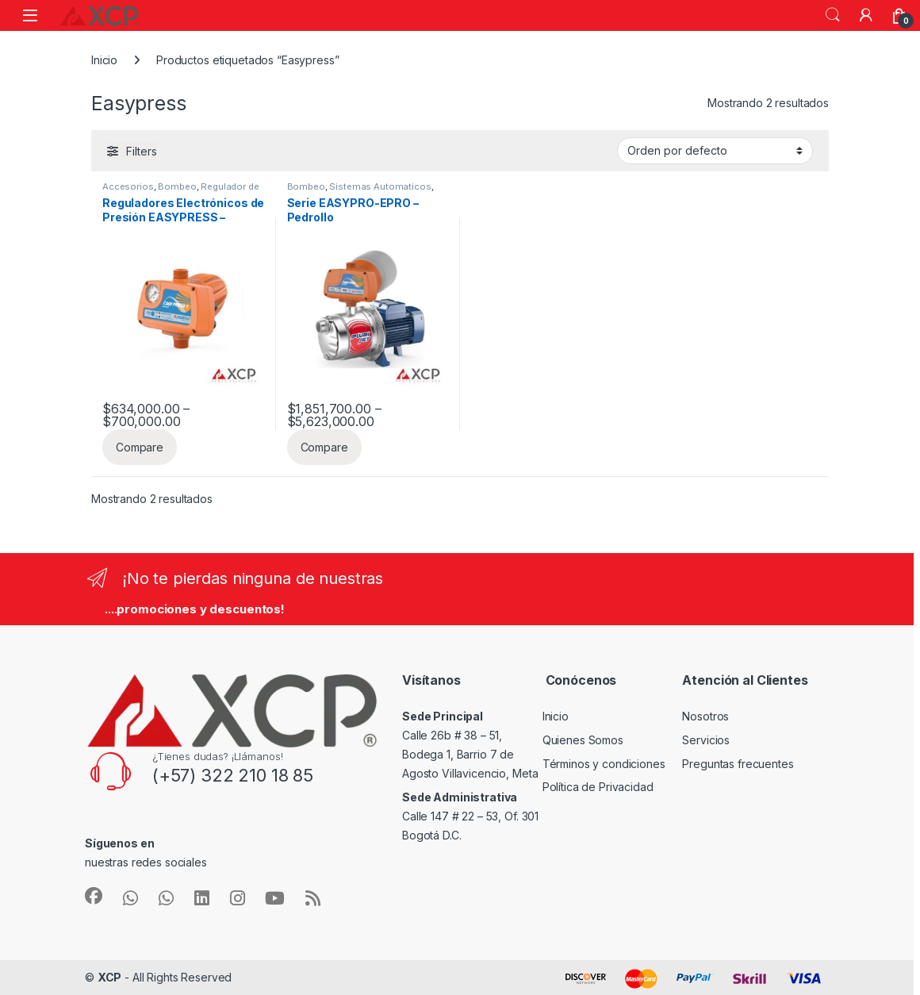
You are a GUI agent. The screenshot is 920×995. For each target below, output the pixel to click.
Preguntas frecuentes (737, 763)
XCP (110, 977)
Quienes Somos (582, 740)
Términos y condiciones (603, 763)
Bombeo (177, 186)
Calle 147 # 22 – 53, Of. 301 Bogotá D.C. (470, 816)
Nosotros (705, 716)
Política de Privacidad (598, 786)
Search (832, 15)
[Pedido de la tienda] (715, 150)
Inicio (104, 60)
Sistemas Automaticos (380, 186)
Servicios (706, 740)
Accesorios (128, 186)
